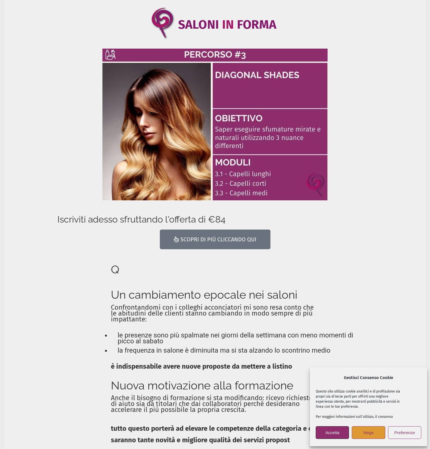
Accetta (332, 432)
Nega (369, 432)
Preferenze (404, 432)
